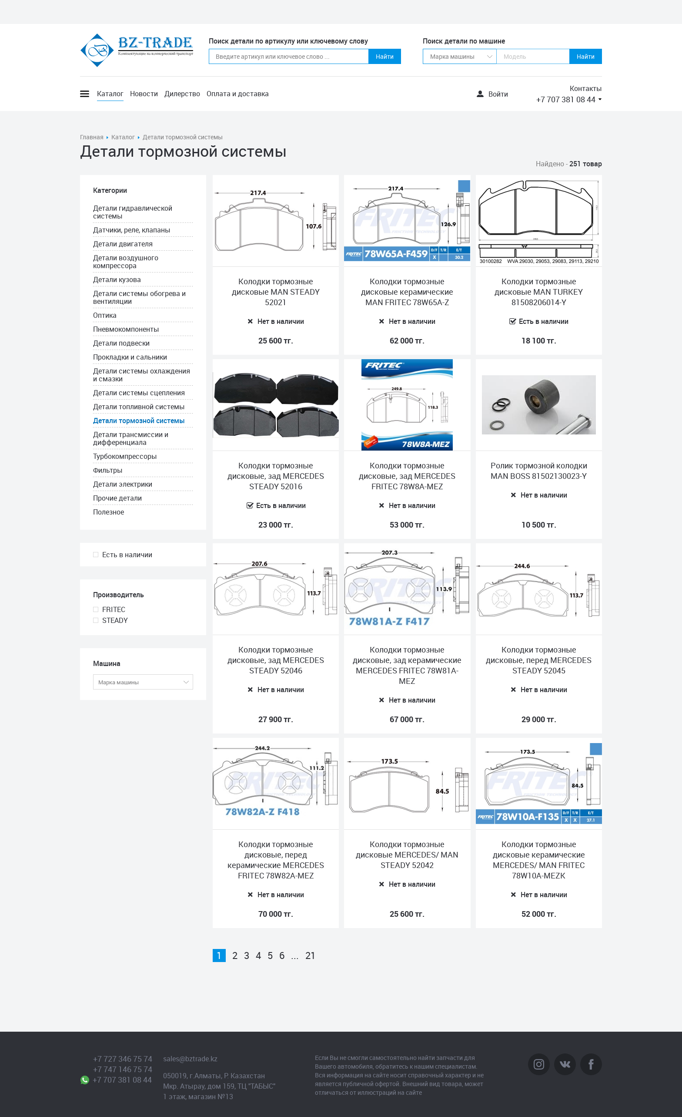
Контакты (586, 88)
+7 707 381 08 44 (565, 99)
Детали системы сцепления (139, 393)
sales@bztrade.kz (190, 1058)
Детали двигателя (123, 244)
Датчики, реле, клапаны (131, 230)
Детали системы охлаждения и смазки (141, 375)
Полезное (108, 512)
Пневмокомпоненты (126, 329)
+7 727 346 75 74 (122, 1058)
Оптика (105, 315)
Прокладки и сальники (130, 357)
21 (310, 955)
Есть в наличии (127, 554)
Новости (144, 93)
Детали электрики (122, 484)
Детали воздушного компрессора (125, 261)
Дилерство (182, 93)
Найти (385, 56)
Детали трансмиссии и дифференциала (130, 438)
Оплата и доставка (238, 93)
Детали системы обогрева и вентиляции (139, 297)
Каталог (110, 93)
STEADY (115, 620)
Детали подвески (121, 343)
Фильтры (108, 470)
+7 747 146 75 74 (122, 1069)
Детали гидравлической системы (132, 212)
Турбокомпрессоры (125, 456)
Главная (92, 137)
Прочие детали (117, 498)
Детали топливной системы (139, 406)
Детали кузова (117, 279)
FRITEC (113, 609)
